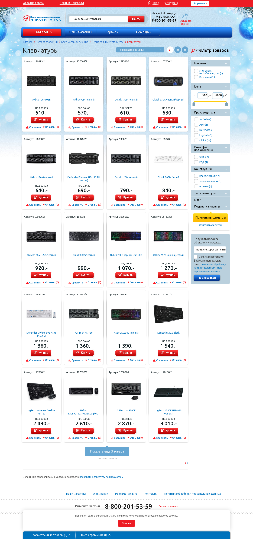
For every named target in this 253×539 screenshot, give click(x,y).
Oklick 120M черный (126, 177)
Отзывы (52, 127)
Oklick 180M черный (41, 177)
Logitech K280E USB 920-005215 (168, 412)
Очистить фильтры (210, 225)
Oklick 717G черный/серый (168, 255)
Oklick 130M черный (126, 99)
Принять (126, 523)
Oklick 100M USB (41, 99)
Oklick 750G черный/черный (168, 99)
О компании (100, 493)
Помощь (144, 32)
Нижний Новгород (72, 2)
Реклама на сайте (126, 493)
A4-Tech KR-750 (84, 332)
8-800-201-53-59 (128, 506)
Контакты (150, 493)
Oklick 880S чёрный (84, 255)
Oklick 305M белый (168, 177)
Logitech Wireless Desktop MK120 (41, 412)
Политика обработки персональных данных (192, 493)
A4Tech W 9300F (126, 410)
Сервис (112, 32)
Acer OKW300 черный (126, 332)
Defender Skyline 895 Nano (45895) (41, 334)
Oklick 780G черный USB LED (126, 255)
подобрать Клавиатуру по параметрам (101, 477)
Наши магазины (80, 32)
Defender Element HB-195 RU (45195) (83, 179)
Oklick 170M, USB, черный (41, 255)
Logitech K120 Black (168, 332)
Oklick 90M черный (84, 99)
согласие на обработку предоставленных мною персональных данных (210, 268)
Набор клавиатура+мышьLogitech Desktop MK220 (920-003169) (83, 412)
